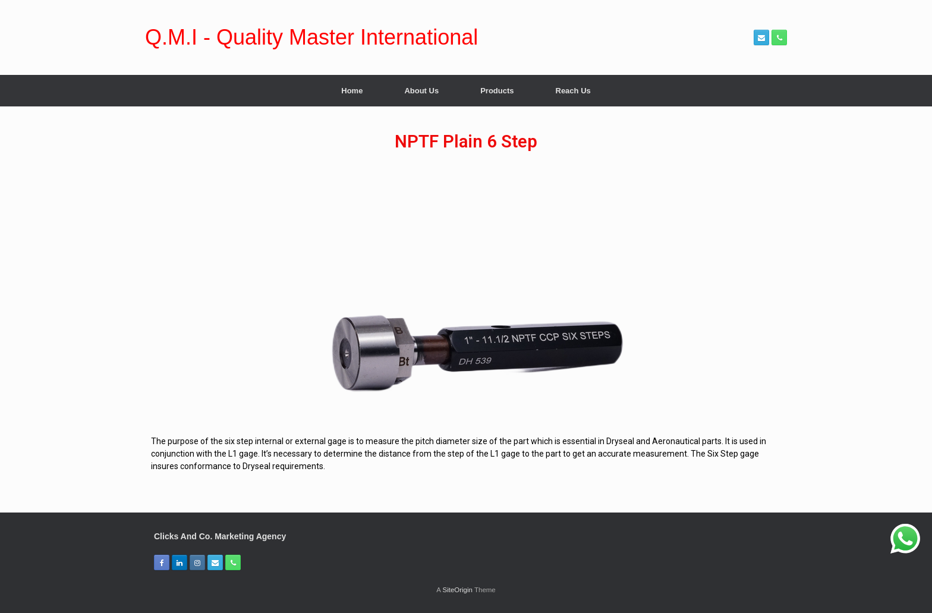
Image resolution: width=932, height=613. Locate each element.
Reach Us (573, 90)
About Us (421, 90)
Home (352, 90)
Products (497, 90)
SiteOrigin (457, 589)
